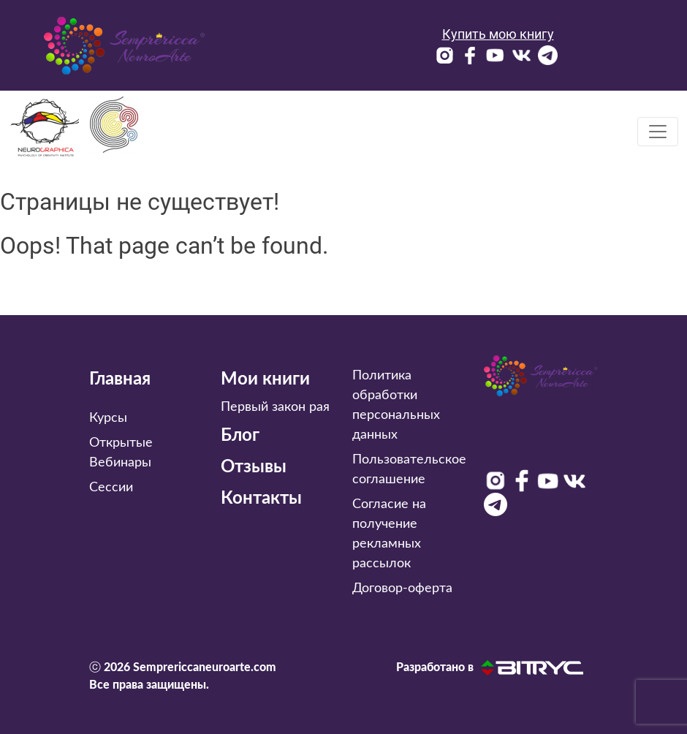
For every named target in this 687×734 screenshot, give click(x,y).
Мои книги (265, 379)
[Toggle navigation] (657, 131)
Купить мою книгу (498, 34)
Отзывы (253, 467)
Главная (120, 379)
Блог (240, 435)
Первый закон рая (275, 407)
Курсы (108, 418)
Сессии (111, 487)
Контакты (261, 498)
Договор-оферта (402, 588)
